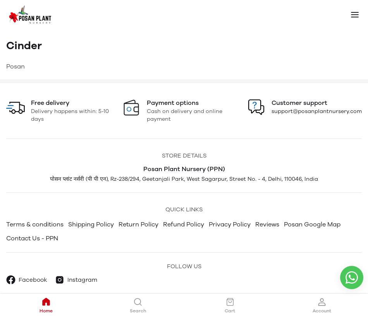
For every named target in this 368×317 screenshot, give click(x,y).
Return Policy (138, 224)
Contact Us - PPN (32, 238)
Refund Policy (183, 224)
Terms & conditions (35, 224)
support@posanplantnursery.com (317, 111)
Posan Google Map (312, 224)
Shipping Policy (91, 224)
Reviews (267, 224)
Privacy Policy (230, 224)
